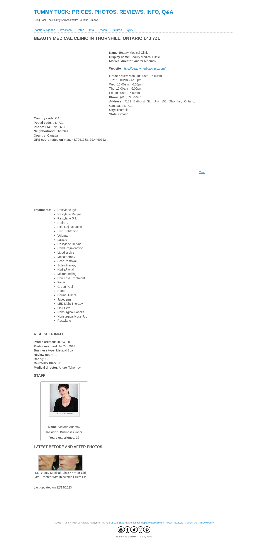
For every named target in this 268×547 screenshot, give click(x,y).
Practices (65, 30)
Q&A (130, 30)
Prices (103, 30)
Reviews (178, 522)
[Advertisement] (112, 44)
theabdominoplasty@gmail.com (147, 522)
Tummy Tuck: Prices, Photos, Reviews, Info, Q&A (103, 12)
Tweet (202, 172)
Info (91, 30)
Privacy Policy (206, 522)
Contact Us (191, 522)
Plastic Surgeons (44, 30)
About (169, 522)
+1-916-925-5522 (115, 522)
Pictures (117, 30)
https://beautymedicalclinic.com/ (144, 68)
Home (80, 30)
